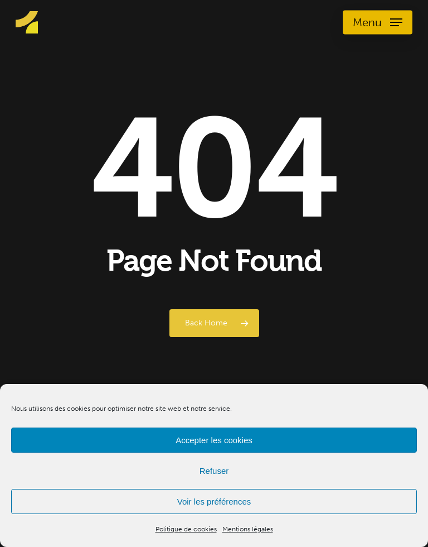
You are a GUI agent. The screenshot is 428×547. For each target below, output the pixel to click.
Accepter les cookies (214, 440)
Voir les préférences (214, 501)
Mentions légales (247, 529)
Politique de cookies (186, 529)
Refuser (214, 471)
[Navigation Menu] (377, 22)
